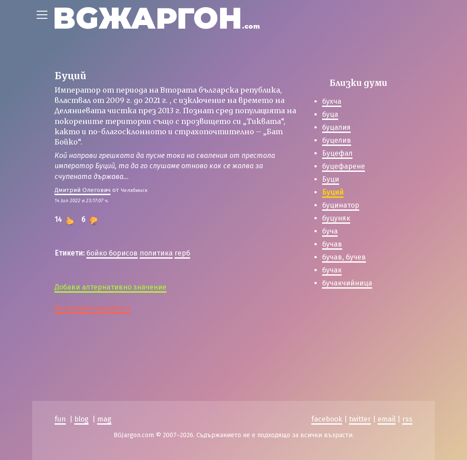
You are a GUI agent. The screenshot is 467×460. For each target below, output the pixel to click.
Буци (330, 179)
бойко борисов (112, 253)
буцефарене (343, 166)
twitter (360, 419)
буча (330, 231)
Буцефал (337, 153)
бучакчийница (347, 283)
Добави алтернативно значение (110, 287)
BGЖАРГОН (156, 18)
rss (407, 419)
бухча (331, 101)
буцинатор (340, 205)
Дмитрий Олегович (82, 190)
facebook (326, 419)
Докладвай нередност (93, 308)
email (386, 419)
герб (182, 253)
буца (330, 114)
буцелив (336, 140)
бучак (332, 270)
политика (156, 253)
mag (104, 419)
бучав (332, 244)
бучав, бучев (344, 257)
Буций (333, 192)
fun (60, 419)
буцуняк (336, 218)
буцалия (336, 127)
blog (81, 419)
